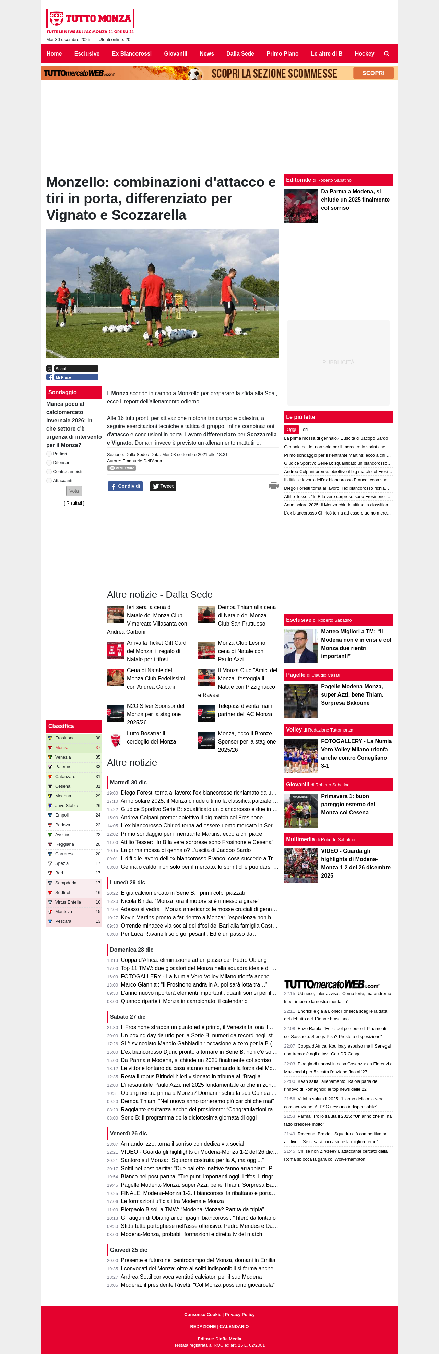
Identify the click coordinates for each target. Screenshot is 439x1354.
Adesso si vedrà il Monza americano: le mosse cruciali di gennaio (200, 909)
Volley (294, 730)
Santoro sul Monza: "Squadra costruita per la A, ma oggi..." (192, 1160)
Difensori (62, 462)
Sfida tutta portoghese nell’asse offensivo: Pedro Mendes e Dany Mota (207, 1226)
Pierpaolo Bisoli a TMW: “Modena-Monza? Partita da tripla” (192, 1209)
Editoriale (298, 180)
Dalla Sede (136, 454)
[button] (74, 491)
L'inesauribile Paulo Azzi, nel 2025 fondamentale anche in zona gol (202, 1085)
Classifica (61, 726)
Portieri (60, 453)
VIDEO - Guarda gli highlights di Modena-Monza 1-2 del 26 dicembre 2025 (211, 1152)
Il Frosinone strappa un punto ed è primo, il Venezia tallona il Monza (203, 1027)
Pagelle (295, 675)
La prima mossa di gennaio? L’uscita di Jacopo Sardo (186, 850)
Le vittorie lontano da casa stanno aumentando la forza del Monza (201, 1068)
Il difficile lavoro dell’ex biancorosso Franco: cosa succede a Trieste (202, 858)
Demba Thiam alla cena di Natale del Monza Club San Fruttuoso (247, 615)
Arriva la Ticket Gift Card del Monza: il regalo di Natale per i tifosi (156, 651)
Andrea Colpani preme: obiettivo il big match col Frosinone (192, 817)
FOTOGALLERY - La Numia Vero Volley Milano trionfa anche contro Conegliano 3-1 (223, 976)
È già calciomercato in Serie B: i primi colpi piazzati (183, 893)
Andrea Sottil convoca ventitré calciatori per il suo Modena (191, 1277)
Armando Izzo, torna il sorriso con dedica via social (182, 1144)
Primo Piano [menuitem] (282, 54)
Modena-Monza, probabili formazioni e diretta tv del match (191, 1234)
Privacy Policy (240, 1314)
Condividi (125, 486)
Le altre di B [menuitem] (327, 54)
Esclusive (298, 620)
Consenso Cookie (202, 1314)
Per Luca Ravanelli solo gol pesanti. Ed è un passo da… (189, 934)
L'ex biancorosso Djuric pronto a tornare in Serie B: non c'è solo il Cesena (210, 1052)
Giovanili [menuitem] (176, 54)
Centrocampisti (67, 471)
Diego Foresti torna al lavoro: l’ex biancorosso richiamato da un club (203, 793)
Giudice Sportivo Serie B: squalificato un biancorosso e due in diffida (204, 809)
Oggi (291, 429)
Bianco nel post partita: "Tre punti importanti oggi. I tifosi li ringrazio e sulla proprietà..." (225, 1177)
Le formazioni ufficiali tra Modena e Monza (172, 1201)
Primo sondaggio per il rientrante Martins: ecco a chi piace (191, 834)
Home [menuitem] (54, 54)
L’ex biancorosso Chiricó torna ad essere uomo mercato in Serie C (201, 826)
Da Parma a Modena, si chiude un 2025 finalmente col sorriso (196, 1060)
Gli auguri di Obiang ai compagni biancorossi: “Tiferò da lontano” (199, 1218)
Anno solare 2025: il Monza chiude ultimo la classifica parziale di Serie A (208, 801)
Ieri (304, 429)
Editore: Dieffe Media (219, 1338)
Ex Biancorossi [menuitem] (132, 54)
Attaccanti (62, 480)
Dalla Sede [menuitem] (240, 54)
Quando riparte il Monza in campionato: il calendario (184, 1001)
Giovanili (297, 784)
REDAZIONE (203, 1326)
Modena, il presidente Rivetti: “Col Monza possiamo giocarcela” (198, 1285)
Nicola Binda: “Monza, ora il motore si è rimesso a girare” (190, 901)
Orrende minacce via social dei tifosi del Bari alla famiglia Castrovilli (203, 926)
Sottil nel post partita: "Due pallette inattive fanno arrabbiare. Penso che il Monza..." (222, 1168)
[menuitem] (386, 54)
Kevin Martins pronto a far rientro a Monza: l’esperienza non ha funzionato (211, 917)
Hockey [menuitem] (365, 54)
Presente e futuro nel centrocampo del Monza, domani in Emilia (198, 1260)
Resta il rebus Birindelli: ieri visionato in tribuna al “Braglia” (192, 1076)
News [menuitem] (207, 54)
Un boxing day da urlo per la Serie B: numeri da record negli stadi (200, 1035)
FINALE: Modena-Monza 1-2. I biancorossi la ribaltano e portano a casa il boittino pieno (227, 1193)
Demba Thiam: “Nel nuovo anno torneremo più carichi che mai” (197, 1101)
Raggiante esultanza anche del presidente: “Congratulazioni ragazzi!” (205, 1109)
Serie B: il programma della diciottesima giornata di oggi (189, 1118)
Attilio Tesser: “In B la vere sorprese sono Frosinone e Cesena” (197, 842)
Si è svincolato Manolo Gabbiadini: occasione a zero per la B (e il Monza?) (211, 1044)
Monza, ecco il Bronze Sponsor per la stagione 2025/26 (247, 741)
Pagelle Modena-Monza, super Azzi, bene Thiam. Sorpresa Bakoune (204, 1185)
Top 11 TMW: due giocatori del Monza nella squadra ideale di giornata (206, 968)
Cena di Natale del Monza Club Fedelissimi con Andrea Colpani (156, 678)
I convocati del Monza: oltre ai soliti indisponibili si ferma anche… (200, 1268)
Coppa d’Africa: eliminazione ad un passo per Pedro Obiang (194, 960)
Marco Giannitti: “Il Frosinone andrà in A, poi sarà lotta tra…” (194, 985)
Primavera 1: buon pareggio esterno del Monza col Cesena (348, 804)
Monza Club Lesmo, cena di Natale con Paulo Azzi (242, 651)
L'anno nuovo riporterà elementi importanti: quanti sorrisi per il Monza (205, 993)
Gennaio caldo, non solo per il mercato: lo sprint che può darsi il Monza (207, 867)
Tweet (163, 486)
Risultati (74, 503)
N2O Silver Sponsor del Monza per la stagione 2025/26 (155, 714)
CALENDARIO (234, 1326)
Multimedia (300, 839)
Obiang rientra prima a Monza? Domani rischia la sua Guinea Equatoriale (210, 1093)
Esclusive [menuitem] (87, 54)
